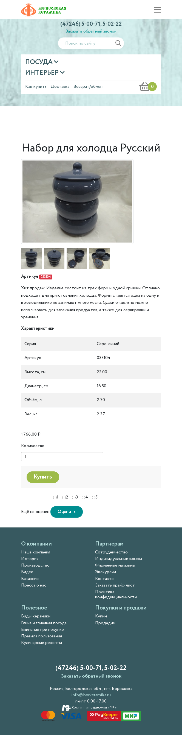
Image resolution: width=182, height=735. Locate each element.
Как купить (36, 86)
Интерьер (42, 73)
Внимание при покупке (42, 629)
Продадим (105, 623)
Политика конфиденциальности (116, 594)
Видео (27, 572)
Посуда (39, 62)
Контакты (104, 579)
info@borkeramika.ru (91, 695)
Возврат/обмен (88, 86)
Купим (101, 616)
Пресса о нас (33, 585)
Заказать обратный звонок (91, 31)
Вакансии (30, 579)
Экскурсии (105, 572)
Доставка (60, 86)
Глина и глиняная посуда (44, 623)
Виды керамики (35, 616)
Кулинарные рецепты (41, 643)
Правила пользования (41, 636)
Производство (35, 565)
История (29, 559)
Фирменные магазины (115, 565)
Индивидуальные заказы (118, 559)
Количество (32, 446)
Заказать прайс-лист (115, 585)
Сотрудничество (111, 552)
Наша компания (35, 552)
